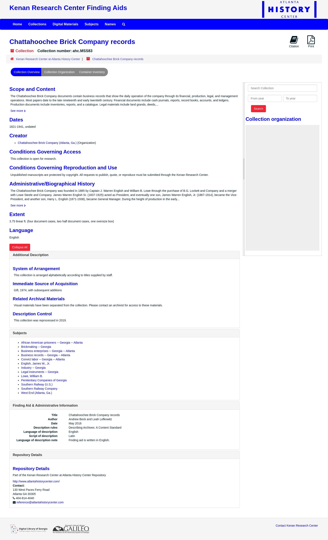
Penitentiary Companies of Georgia (44, 380)
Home (17, 24)
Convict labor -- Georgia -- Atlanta (43, 359)
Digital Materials (65, 24)
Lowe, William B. (32, 376)
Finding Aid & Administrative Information (45, 405)
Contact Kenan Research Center (297, 525)
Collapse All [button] (19, 247)
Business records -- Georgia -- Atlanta (45, 355)
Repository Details (27, 455)
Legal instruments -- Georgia (39, 372)
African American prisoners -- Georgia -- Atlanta (52, 342)
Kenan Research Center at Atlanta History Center (48, 59)
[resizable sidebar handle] (244, 169)
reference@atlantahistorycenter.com (40, 502)
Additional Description (31, 255)
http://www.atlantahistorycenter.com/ (36, 481)
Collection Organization (59, 72)
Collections (37, 24)
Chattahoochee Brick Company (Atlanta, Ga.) (47, 142)
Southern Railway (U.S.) (37, 384)
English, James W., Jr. (35, 363)
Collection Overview (27, 72)
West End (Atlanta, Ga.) (36, 392)
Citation (294, 41)
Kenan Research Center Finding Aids (68, 8)
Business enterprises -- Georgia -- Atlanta (48, 351)
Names (110, 24)
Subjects (92, 24)
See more (18, 110)
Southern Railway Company (39, 388)
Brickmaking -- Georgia (36, 346)
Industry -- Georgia (33, 367)
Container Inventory (92, 72)
